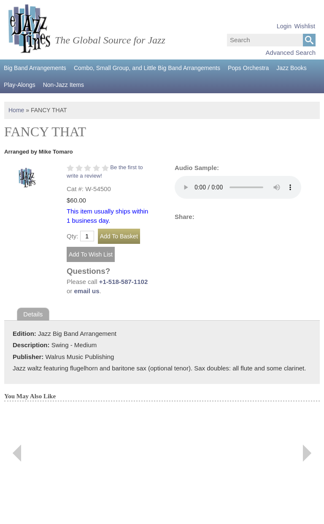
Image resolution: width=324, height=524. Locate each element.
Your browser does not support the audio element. (238, 187)
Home (16, 110)
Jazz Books (291, 68)
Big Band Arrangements (35, 68)
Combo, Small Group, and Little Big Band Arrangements (147, 68)
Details (33, 314)
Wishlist (304, 26)
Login (284, 26)
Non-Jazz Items (63, 84)
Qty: (72, 236)
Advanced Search (291, 52)
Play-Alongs (19, 84)
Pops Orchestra (248, 68)
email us (87, 290)
